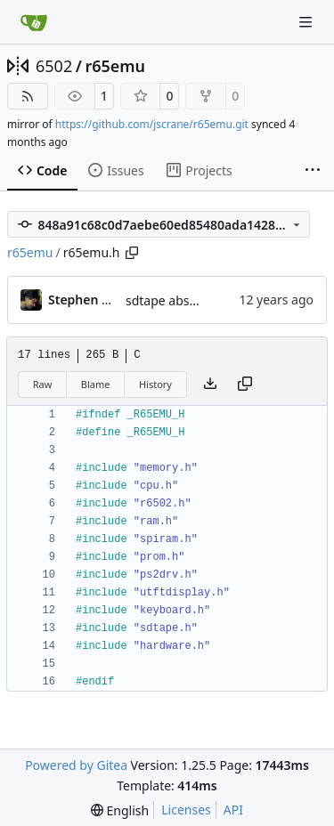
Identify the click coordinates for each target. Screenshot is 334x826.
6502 (54, 66)
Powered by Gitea (76, 765)
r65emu (115, 66)
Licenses (186, 809)
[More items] (312, 170)
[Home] (34, 22)
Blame (95, 384)
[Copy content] (245, 384)
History (155, 384)
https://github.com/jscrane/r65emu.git (151, 124)
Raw (43, 384)
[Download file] (210, 384)
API (233, 809)
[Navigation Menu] (307, 21)
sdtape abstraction (180, 300)
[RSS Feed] (27, 96)
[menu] (120, 810)
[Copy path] (132, 253)
